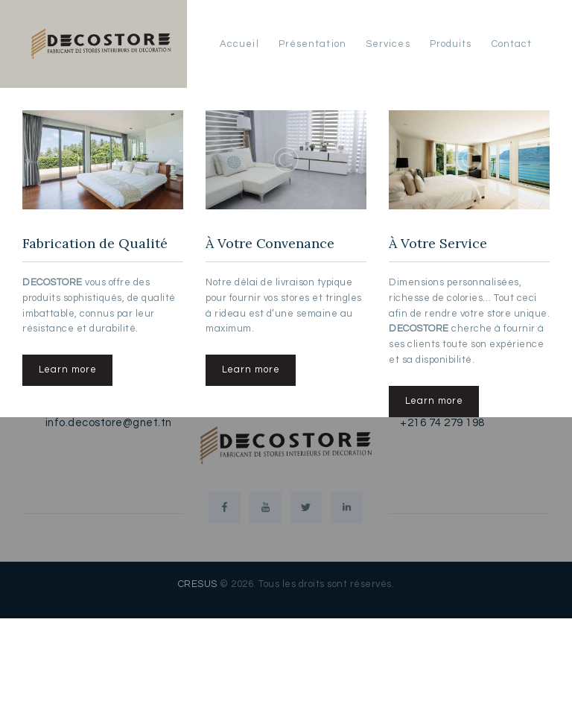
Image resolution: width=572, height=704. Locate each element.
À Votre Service (438, 243)
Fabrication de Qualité (95, 243)
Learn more (68, 370)
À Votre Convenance (270, 243)
